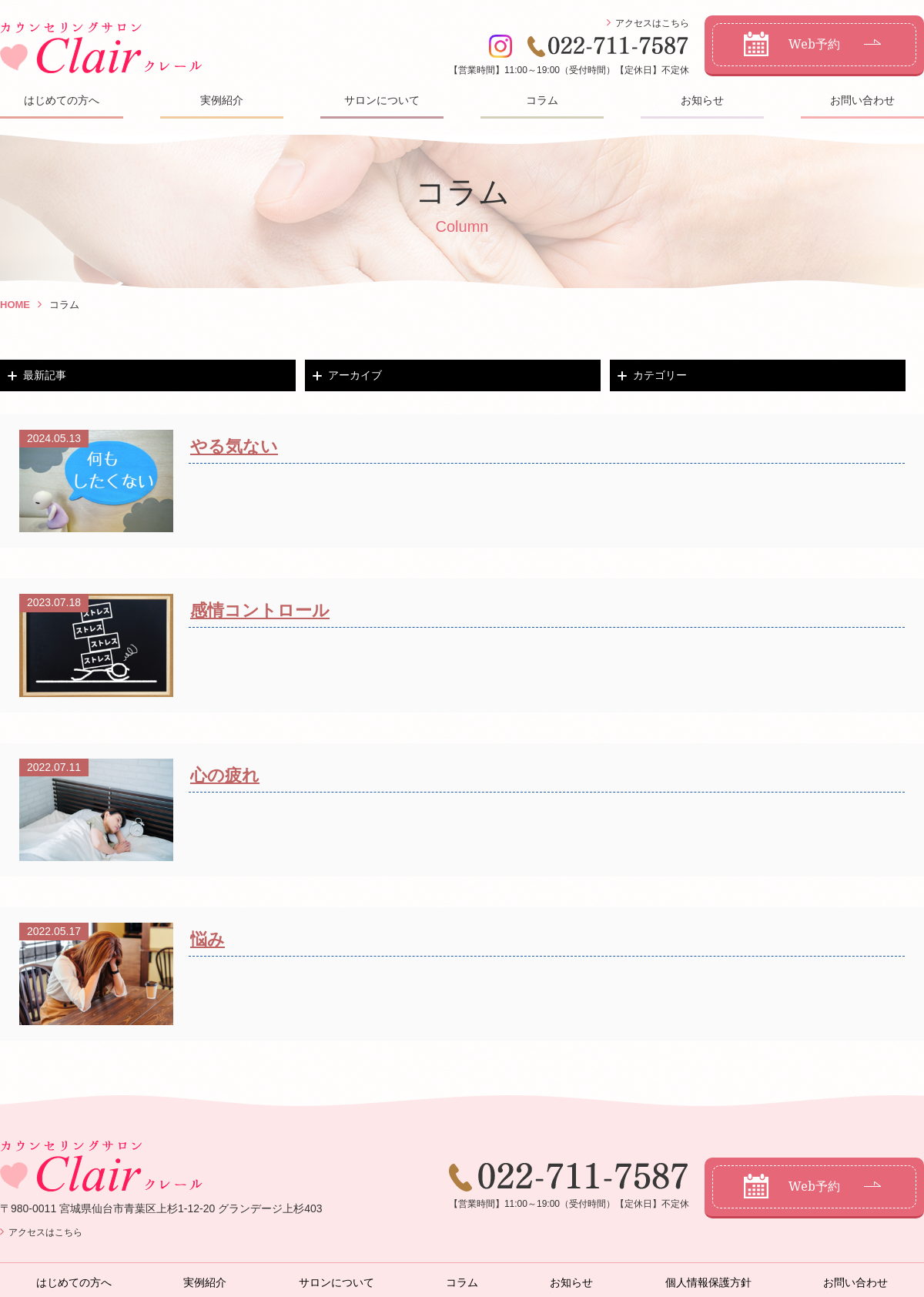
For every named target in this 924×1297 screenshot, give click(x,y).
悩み (207, 939)
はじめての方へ (61, 100)
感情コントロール (260, 610)
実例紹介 (221, 100)
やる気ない (234, 446)
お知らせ (702, 100)
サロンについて (382, 100)
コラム (542, 100)
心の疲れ (224, 775)
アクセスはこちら (652, 23)
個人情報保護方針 (708, 1282)
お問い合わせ (862, 100)
